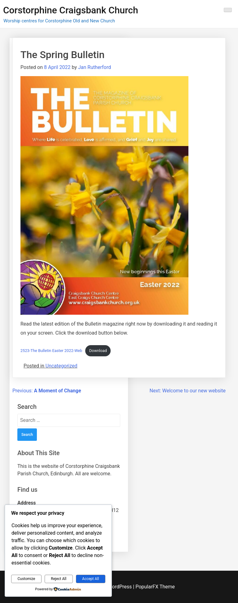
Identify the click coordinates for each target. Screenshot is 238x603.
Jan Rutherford (94, 67)
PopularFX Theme (155, 587)
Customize (26, 579)
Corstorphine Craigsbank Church (70, 10)
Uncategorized (61, 366)
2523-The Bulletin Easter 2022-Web (51, 350)
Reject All (58, 579)
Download (98, 350)
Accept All (90, 579)
